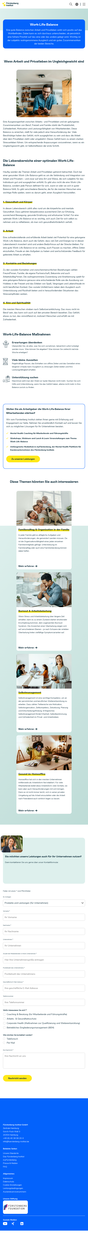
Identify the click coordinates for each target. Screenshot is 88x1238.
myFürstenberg (9, 1160)
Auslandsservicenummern (14, 1191)
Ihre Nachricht (8, 1050)
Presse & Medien (10, 1163)
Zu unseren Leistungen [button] (23, 459)
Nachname (7, 925)
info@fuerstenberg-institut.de (16, 1141)
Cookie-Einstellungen (12, 1185)
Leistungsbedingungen (13, 1188)
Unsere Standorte (11, 1153)
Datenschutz (8, 1181)
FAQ (5, 1166)
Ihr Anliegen (7, 897)
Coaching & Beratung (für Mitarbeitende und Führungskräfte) (37, 1014)
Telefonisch (12, 1039)
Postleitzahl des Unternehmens (14, 968)
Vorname (6, 911)
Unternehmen (8, 939)
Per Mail (11, 1043)
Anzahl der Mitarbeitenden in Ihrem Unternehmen (20, 954)
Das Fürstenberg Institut (13, 1156)
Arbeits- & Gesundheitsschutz (21, 1018)
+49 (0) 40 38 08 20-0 (13, 1138)
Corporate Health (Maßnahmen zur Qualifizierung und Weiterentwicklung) (43, 1023)
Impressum (8, 1178)
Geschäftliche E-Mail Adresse (13, 982)
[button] (70, 4)
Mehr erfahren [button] (26, 566)
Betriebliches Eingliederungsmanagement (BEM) (30, 1027)
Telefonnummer (8, 996)
